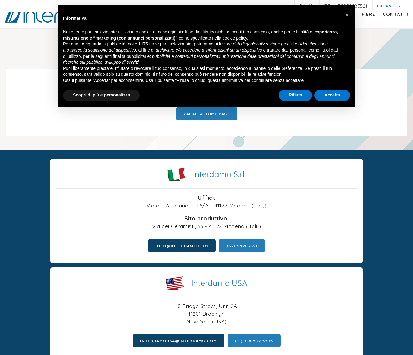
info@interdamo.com (88, 266)
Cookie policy (222, 319)
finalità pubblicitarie (131, 57)
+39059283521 (148, 266)
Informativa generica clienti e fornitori (159, 326)
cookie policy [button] (235, 39)
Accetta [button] (332, 96)
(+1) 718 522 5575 (348, 256)
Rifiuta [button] (295, 96)
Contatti (389, 26)
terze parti (158, 45)
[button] (347, 15)
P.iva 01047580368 (228, 306)
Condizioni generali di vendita (277, 326)
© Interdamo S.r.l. (182, 306)
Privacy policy (95, 325)
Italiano (386, 6)
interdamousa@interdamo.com (272, 256)
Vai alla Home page (206, 124)
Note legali (61, 326)
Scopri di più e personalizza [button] (101, 96)
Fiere (362, 26)
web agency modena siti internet (207, 345)
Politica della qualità (339, 326)
